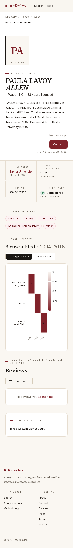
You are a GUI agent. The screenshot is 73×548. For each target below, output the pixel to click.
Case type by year (19, 256)
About (42, 497)
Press (42, 513)
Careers (43, 508)
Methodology (12, 508)
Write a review (19, 381)
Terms (42, 519)
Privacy (43, 524)
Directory (11, 16)
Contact (58, 144)
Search (8, 497)
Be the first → (47, 396)
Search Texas (43, 6)
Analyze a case (13, 503)
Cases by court (43, 256)
